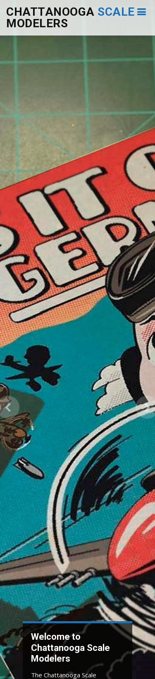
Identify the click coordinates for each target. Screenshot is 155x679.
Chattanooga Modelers (70, 17)
